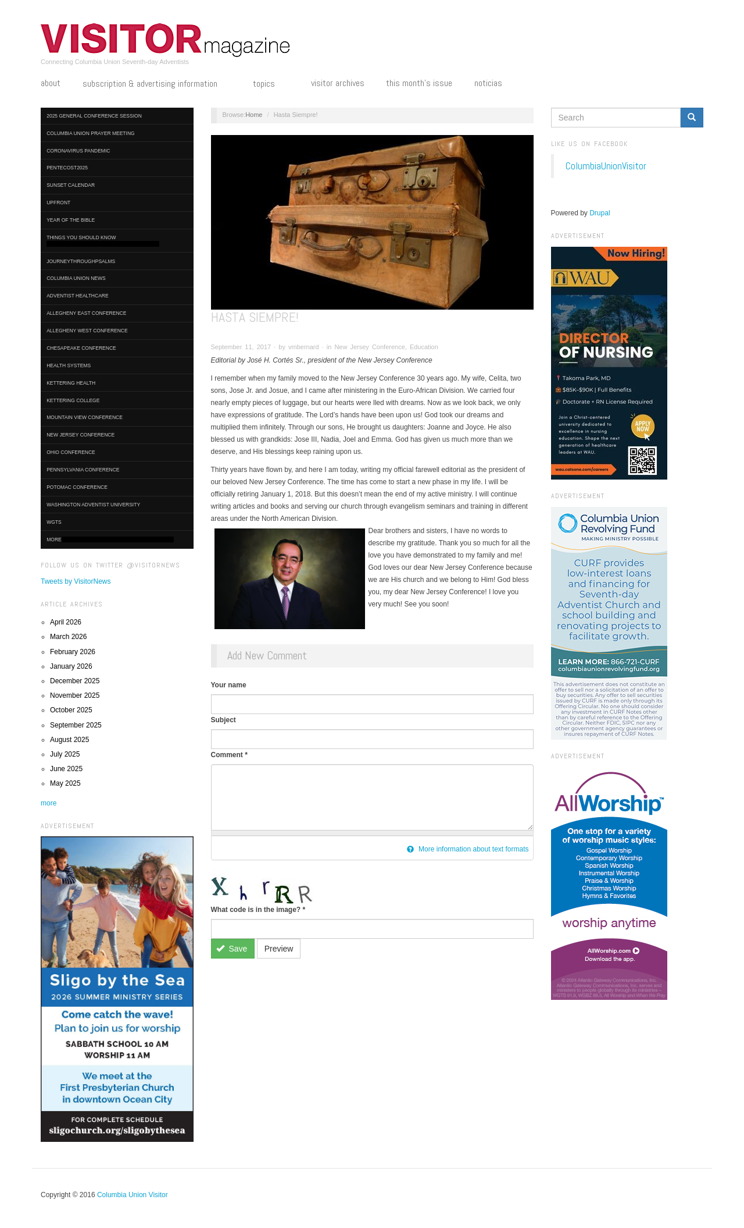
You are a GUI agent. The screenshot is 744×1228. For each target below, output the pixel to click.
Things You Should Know (102, 241)
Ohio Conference (70, 452)
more (48, 803)
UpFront (58, 202)
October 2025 (71, 710)
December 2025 (74, 681)
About (50, 83)
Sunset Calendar (70, 185)
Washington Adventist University (93, 504)
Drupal (599, 213)
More (110, 540)
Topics (271, 84)
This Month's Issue (419, 83)
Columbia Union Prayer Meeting (90, 133)
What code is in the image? (258, 910)
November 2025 (74, 695)
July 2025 (65, 754)
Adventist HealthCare (77, 296)
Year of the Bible (70, 220)
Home (253, 114)
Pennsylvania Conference (82, 470)
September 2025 (76, 725)
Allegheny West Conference (87, 330)
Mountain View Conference (84, 417)
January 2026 (71, 666)
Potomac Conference (77, 487)
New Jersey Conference (80, 435)
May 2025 (65, 783)
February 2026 (72, 652)
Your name (228, 685)
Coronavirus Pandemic (78, 151)
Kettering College (72, 400)
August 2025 (69, 740)
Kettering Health (70, 383)
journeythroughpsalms (80, 261)
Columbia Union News (76, 278)
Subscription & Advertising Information (157, 84)
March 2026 (68, 637)
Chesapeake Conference (81, 348)
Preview (279, 948)
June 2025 (66, 769)
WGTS (54, 522)
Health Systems (68, 365)
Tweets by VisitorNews (76, 581)
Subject (223, 720)
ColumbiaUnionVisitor (606, 165)
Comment (229, 755)
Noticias (488, 83)
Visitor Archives (337, 83)
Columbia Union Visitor (132, 1195)
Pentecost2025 (67, 168)
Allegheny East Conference (86, 313)
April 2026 (65, 622)
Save (231, 948)
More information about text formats (468, 849)
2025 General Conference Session (94, 116)
